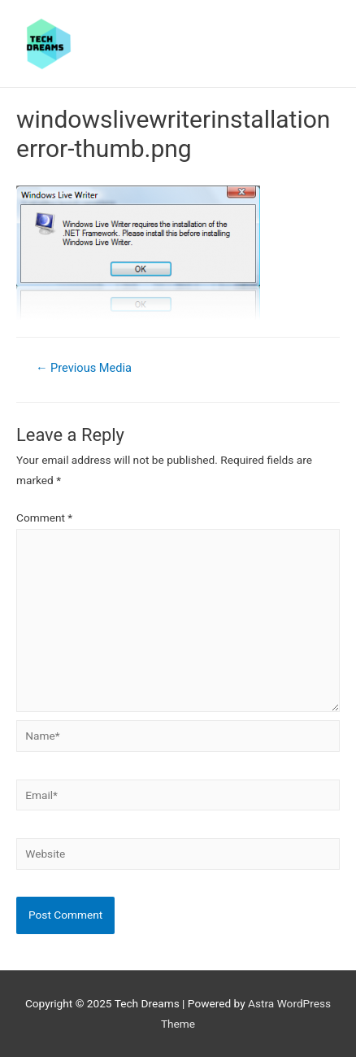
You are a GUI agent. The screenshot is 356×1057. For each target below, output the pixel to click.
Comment (44, 517)
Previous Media (84, 367)
